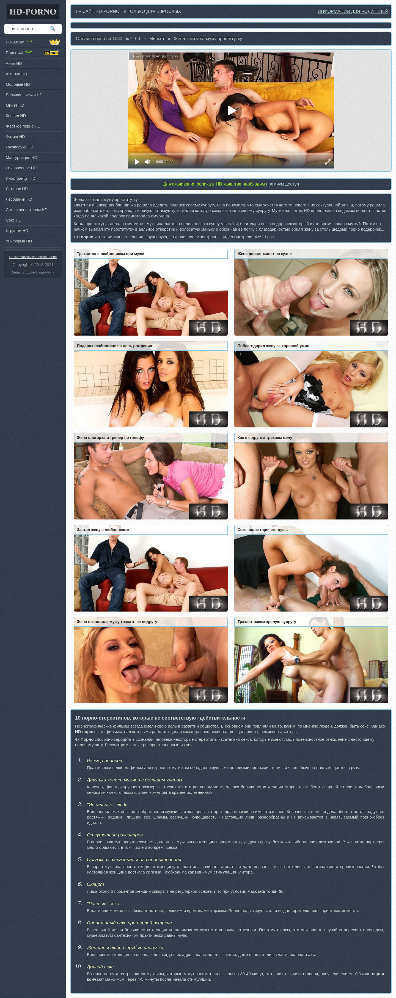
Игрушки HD (17, 230)
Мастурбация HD (21, 157)
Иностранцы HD (20, 178)
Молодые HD (18, 84)
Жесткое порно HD (23, 126)
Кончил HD (16, 116)
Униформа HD (19, 241)
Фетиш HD (15, 136)
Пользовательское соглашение (33, 257)
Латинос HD (17, 189)
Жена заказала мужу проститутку (208, 38)
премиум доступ (282, 184)
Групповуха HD (19, 147)
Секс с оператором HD (27, 210)
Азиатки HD (16, 74)
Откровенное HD (21, 168)
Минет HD (15, 105)
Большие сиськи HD (24, 95)
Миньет (156, 38)
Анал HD (14, 63)
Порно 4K (33, 53)
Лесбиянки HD (19, 199)
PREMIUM (33, 42)
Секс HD (13, 220)
